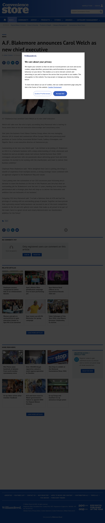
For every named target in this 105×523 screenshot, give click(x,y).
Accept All (60, 94)
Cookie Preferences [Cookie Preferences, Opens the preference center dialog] (42, 94)
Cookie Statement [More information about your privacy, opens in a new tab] (55, 87)
